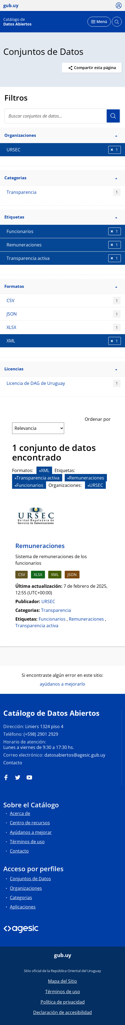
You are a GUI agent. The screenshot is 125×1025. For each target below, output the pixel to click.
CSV (64, 300)
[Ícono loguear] (119, 5)
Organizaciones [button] (60, 135)
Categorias (21, 898)
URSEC (48, 601)
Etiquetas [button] (60, 217)
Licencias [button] (60, 368)
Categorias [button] (60, 177)
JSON (64, 314)
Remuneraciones (40, 545)
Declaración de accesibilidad (62, 1012)
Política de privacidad (63, 1002)
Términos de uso (27, 842)
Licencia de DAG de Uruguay (64, 383)
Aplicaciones (23, 907)
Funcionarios (52, 619)
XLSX (64, 327)
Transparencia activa (36, 626)
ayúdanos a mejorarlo (62, 684)
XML (55, 574)
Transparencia (64, 192)
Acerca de (20, 813)
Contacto (12, 763)
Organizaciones (26, 888)
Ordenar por (98, 419)
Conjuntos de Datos (30, 879)
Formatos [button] (60, 286)
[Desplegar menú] (99, 22)
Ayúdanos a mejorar (31, 832)
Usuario (113, 116)
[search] (62, 116)
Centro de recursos (30, 823)
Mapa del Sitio (62, 981)
